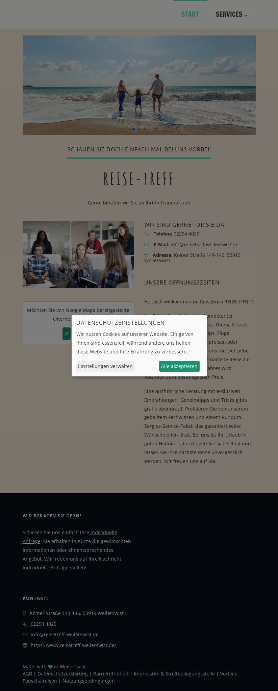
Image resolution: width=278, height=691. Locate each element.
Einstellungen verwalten (105, 366)
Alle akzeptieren (179, 366)
